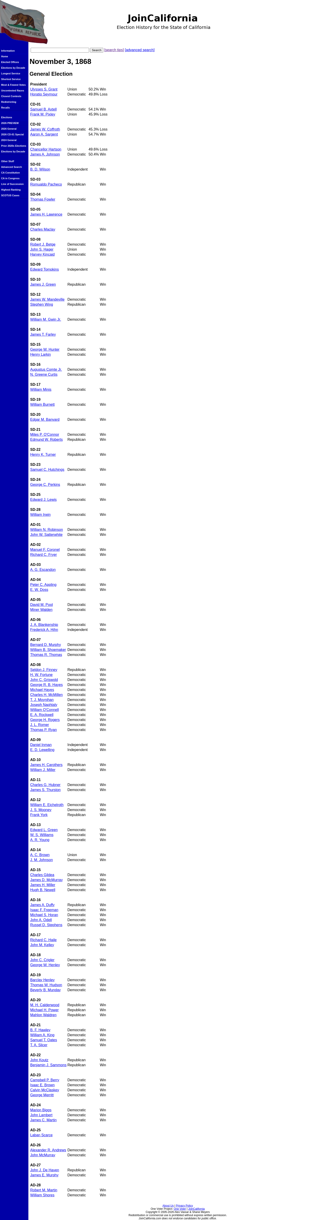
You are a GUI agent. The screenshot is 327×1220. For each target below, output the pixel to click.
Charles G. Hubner (45, 785)
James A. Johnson (45, 154)
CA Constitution (10, 172)
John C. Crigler (42, 960)
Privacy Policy (184, 1205)
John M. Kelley (42, 945)
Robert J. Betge (42, 244)
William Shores (42, 1195)
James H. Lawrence (46, 214)
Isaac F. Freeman (44, 910)
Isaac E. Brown (42, 1085)
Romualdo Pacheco (46, 184)
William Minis (40, 389)
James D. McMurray (46, 880)
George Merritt (42, 1095)
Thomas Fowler (42, 199)
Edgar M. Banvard (44, 419)
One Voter (180, 1208)
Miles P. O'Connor (44, 434)
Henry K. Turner (43, 454)
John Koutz (39, 1060)
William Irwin (40, 515)
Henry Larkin (40, 354)
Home (4, 56)
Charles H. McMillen (46, 695)
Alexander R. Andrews (48, 1150)
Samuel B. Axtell (43, 109)
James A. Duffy (42, 905)
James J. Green (43, 284)
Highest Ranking (11, 189)
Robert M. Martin (43, 1190)
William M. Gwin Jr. (45, 319)
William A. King (42, 1035)
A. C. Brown (40, 855)
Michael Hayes (42, 690)
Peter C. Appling (43, 585)
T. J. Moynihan (42, 700)
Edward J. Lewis (43, 500)
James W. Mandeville (47, 299)
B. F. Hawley (40, 1030)
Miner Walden (41, 610)
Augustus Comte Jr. (46, 369)
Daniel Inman (41, 745)
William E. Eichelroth (47, 805)
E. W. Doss (39, 590)
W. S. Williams (41, 835)
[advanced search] (140, 50)
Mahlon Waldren (43, 1015)
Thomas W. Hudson (46, 985)
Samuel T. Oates (43, 1040)
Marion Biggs (40, 1110)
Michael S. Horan (44, 915)
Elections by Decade (13, 67)
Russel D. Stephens (46, 925)
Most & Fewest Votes (13, 84)
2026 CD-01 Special (12, 134)
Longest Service (10, 73)
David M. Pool (41, 605)
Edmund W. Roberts (46, 439)
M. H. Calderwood (44, 1005)
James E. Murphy (44, 1175)
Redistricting (8, 102)
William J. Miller (42, 770)
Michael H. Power (44, 1010)
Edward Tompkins (44, 269)
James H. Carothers (46, 765)
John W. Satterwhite (46, 535)
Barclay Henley (42, 980)
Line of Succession (12, 184)
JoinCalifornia (196, 1208)
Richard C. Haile (43, 940)
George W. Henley (45, 965)
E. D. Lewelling (42, 750)
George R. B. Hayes (46, 685)
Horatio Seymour (43, 94)
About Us (168, 1205)
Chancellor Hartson (45, 149)
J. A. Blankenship (44, 625)
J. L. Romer (39, 725)
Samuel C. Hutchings (47, 469)
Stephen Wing (41, 304)
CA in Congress (10, 178)
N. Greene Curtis (43, 374)
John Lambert (41, 1115)
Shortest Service (11, 79)
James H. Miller (42, 885)
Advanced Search (11, 167)
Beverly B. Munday (45, 990)
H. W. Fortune (41, 675)
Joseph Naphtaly (43, 705)
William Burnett (42, 404)
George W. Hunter (44, 349)
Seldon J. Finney (43, 670)
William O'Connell (44, 710)
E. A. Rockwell (41, 715)
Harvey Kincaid (42, 254)
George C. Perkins (45, 484)
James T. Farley (43, 334)
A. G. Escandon (43, 570)
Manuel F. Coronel (45, 550)
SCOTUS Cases (10, 195)
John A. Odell (41, 920)
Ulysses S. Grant (43, 89)
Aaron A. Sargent (44, 134)
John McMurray (42, 1155)
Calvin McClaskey (44, 1090)
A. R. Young (40, 840)
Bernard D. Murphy (45, 645)
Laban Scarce (41, 1135)
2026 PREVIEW (10, 123)
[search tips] (114, 50)
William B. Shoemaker (48, 650)
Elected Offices (10, 62)
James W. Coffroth (45, 129)
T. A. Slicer (38, 1045)
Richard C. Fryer (43, 555)
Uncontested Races (12, 90)
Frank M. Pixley (42, 114)
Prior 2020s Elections (13, 145)
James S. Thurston (45, 790)
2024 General (9, 140)
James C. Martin (43, 1120)
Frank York (38, 815)
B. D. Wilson (40, 169)
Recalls (5, 107)
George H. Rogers (45, 720)
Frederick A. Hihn (44, 630)
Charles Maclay (42, 229)
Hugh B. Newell (42, 890)
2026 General (9, 128)
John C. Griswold (44, 680)
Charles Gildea (42, 875)
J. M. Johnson (41, 860)
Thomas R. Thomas (46, 655)
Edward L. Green (44, 830)
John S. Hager (41, 249)
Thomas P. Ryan (43, 730)
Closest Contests (11, 96)
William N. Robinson (46, 530)
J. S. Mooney (40, 810)
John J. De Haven (44, 1170)
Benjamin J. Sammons (48, 1065)
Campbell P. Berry (44, 1080)
